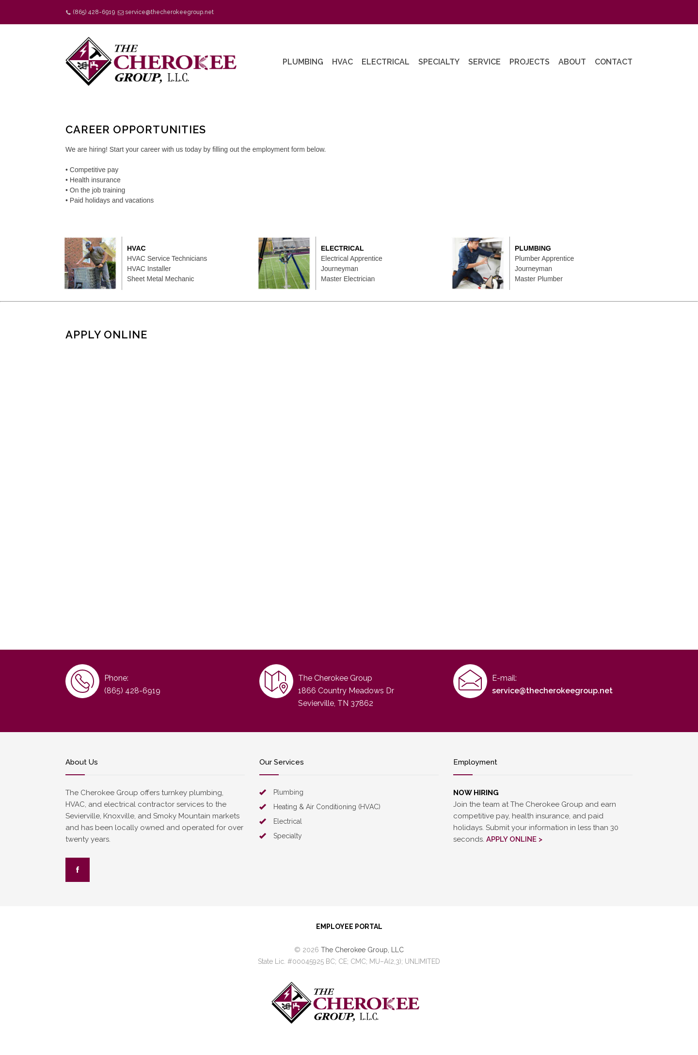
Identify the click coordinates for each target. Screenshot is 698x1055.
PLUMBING (303, 61)
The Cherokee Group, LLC (362, 950)
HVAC (342, 61)
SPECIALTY (439, 61)
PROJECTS (529, 61)
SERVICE (484, 61)
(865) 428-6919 (94, 12)
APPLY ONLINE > (514, 839)
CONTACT (614, 61)
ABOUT (572, 61)
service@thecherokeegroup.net (169, 12)
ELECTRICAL (386, 61)
